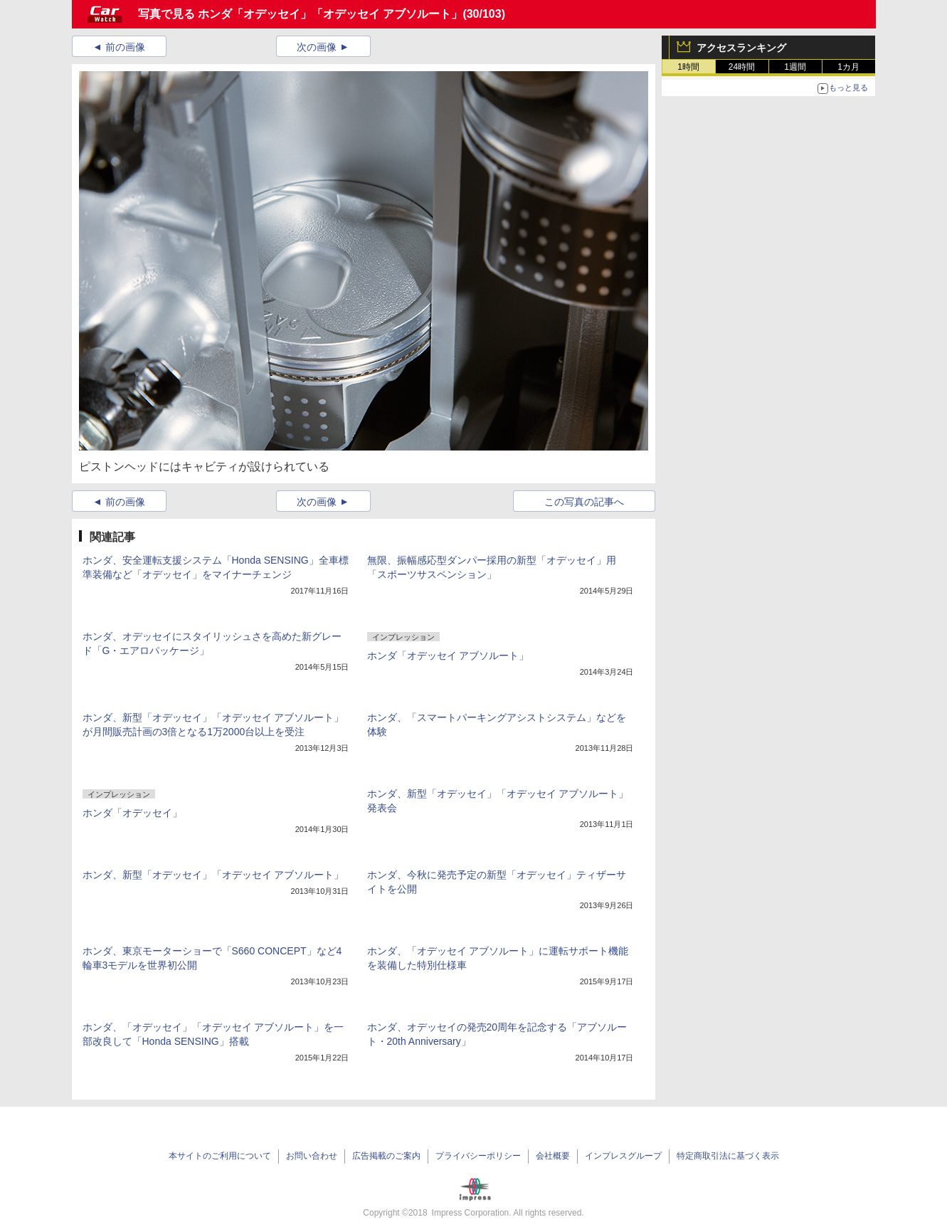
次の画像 (317, 47)
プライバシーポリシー (478, 1156)
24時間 (742, 67)
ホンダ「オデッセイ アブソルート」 (448, 655)
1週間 (795, 67)
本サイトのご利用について (220, 1156)
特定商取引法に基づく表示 (728, 1156)
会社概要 (553, 1156)
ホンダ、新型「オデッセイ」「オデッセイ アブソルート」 (213, 874)
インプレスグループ (623, 1156)
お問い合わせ (311, 1156)
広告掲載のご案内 (386, 1156)
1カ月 (848, 67)
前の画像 (125, 47)
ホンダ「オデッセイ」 (132, 812)
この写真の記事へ (584, 501)
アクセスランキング (741, 47)
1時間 (688, 67)
